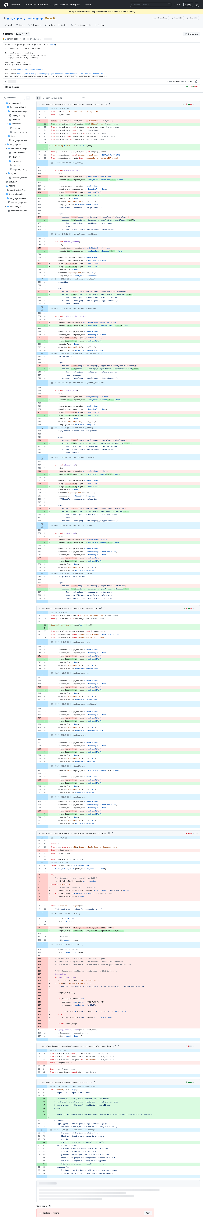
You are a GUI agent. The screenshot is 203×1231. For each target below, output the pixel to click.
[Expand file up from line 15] (47, 837)
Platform (16, 4)
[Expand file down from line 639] (47, 795)
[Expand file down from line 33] (47, 161)
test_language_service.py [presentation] (22, 202)
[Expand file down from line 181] (47, 232)
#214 (52, 45)
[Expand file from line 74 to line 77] (47, 1130)
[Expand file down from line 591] (47, 601)
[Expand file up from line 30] (47, 612)
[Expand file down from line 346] (47, 671)
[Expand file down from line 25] (47, 1075)
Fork (176, 18)
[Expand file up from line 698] (47, 798)
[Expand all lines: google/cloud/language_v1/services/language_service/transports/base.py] (117, 833)
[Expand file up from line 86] (47, 915)
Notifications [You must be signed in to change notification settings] (160, 18)
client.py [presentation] (16, 119)
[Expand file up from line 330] (47, 310)
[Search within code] (65, 98)
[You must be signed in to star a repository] (192, 18)
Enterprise (76, 4)
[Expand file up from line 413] (47, 674)
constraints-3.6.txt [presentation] (18, 190)
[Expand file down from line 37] (47, 640)
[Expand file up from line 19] (47, 108)
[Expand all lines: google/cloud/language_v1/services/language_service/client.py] (109, 608)
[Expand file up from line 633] (47, 767)
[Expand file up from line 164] (47, 164)
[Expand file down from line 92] (47, 943)
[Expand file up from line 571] (47, 527)
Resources (44, 4)
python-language (33, 18)
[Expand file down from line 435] (47, 455)
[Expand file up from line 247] (47, 235)
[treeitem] (19, 140)
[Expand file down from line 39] (47, 912)
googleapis (14, 18)
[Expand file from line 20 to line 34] (47, 862)
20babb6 (176, 81)
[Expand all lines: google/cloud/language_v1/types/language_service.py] (100, 1082)
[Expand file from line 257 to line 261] (47, 279)
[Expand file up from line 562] (47, 736)
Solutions (30, 4)
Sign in (177, 4)
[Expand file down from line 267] (47, 307)
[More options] (197, 104)
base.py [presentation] (16, 128)
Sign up (188, 4)
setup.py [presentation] (13, 181)
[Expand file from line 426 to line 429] (47, 427)
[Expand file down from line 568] (47, 764)
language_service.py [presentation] (21, 140)
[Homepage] (6, 5)
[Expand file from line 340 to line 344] (47, 353)
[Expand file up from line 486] (47, 705)
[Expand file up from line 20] (47, 1050)
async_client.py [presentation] (18, 115)
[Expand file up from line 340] (47, 643)
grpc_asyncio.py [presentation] (20, 132)
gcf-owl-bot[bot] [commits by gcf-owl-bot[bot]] (14, 39)
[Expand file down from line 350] (47, 381)
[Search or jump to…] (150, 5)
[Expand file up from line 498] (47, 458)
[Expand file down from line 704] (47, 826)
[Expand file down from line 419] (47, 702)
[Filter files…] (18, 98)
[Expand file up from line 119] (47, 946)
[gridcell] (121, 108)
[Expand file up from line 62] (47, 1086)
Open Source (60, 4)
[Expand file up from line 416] (47, 384)
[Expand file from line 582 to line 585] (47, 573)
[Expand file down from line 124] (47, 1039)
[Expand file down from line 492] (47, 733)
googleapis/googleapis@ (30, 69)
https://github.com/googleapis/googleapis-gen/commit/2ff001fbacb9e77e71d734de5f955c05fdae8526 (60, 74)
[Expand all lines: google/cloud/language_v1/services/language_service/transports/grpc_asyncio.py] (121, 1046)
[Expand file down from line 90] (47, 1176)
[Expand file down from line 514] (47, 524)
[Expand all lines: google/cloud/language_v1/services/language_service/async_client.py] (115, 104)
